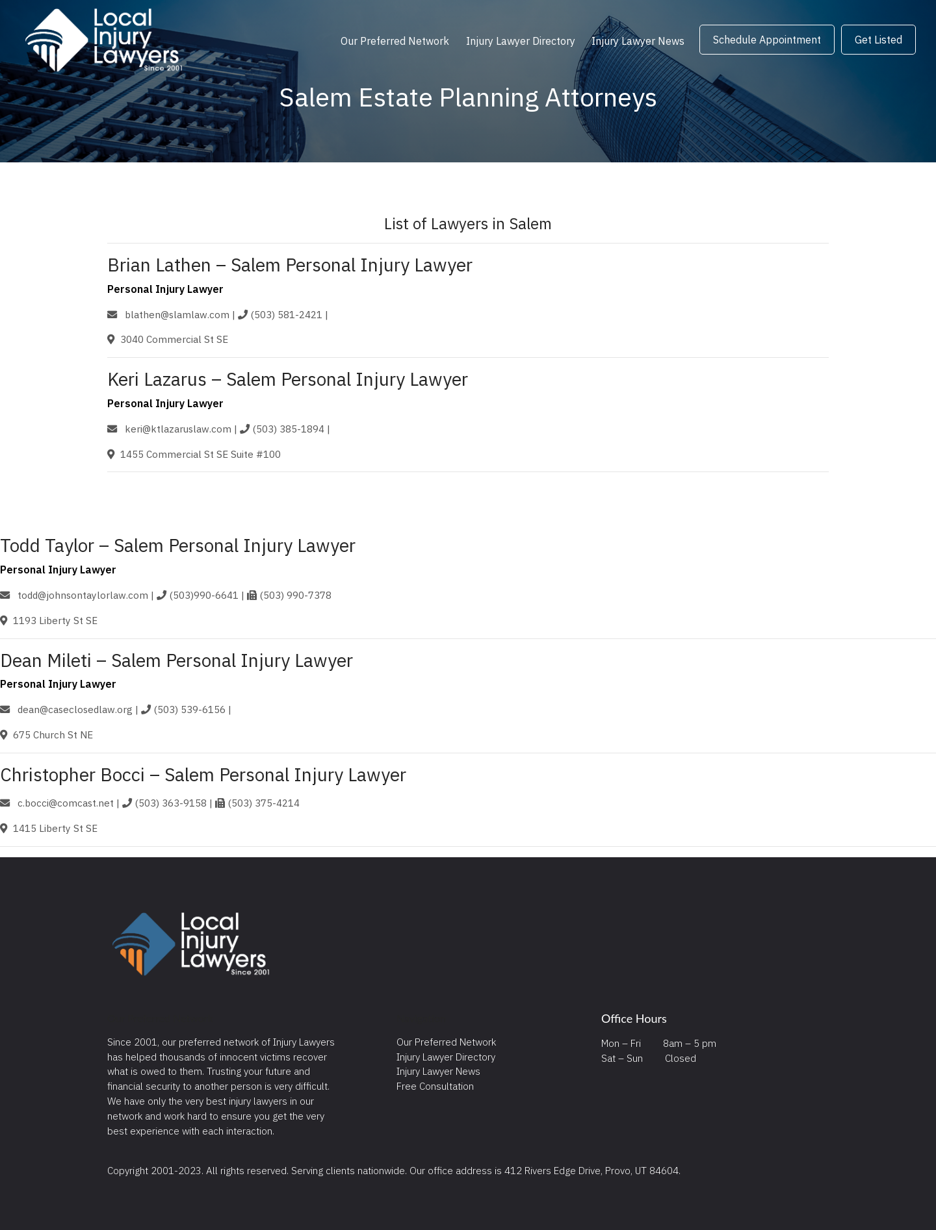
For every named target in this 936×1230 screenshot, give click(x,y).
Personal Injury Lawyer (165, 288)
